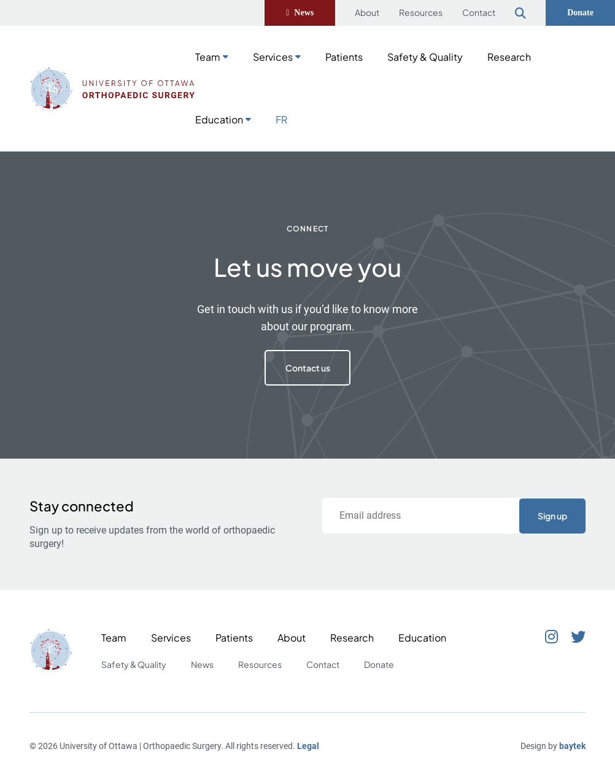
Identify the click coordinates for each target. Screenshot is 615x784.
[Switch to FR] (281, 118)
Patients (344, 56)
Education (219, 119)
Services (273, 56)
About (367, 12)
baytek (572, 746)
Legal (308, 746)
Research (509, 56)
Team (207, 56)
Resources (421, 12)
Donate (580, 12)
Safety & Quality (425, 56)
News (304, 12)
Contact (478, 12)
